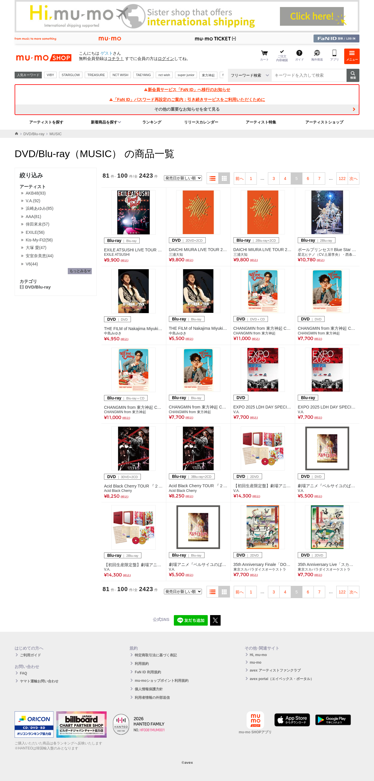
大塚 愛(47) (36, 247)
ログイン (166, 58)
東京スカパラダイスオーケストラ (259, 569)
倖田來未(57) (37, 224)
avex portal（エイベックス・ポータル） (282, 679)
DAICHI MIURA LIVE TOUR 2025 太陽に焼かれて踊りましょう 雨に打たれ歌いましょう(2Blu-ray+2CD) (262, 249)
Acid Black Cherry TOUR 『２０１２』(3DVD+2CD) (133, 486)
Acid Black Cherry (118, 491)
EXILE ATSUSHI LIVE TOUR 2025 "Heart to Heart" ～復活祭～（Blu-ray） (133, 250)
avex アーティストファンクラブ (275, 670)
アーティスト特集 (261, 122)
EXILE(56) (35, 232)
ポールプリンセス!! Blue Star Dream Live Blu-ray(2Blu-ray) (327, 249)
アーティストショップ (324, 122)
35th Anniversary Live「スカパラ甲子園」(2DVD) (327, 564)
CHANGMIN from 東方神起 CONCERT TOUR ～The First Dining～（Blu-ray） (198, 407)
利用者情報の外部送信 (152, 698)
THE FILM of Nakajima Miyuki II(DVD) (133, 328)
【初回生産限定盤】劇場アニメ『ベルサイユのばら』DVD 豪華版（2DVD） (262, 485)
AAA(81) (33, 216)
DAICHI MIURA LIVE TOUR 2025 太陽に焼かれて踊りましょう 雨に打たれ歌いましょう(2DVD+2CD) (198, 249)
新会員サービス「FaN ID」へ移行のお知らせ (187, 89)
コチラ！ (116, 58)
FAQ (23, 673)
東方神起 (208, 75)
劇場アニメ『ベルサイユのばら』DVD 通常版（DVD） (327, 485)
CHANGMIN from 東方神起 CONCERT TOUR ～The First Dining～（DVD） (327, 328)
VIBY (50, 75)
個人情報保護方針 (149, 689)
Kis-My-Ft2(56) (39, 240)
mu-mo (256, 662)
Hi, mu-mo (258, 655)
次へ (353, 178)
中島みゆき (113, 333)
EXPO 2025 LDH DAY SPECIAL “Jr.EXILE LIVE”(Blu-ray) (327, 407)
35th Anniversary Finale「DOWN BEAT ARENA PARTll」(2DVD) (262, 564)
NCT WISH (120, 75)
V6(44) (32, 264)
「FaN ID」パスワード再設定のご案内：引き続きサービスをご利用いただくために (187, 99)
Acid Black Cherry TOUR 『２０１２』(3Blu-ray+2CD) (198, 485)
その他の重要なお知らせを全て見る (187, 109)
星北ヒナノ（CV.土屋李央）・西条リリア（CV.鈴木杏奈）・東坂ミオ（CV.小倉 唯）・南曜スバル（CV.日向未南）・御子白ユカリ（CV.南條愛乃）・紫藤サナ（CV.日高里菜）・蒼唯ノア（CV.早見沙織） (327, 255)
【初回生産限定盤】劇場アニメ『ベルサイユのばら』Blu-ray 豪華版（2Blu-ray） (133, 564)
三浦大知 (176, 255)
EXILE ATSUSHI (117, 255)
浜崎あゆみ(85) (39, 208)
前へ (240, 178)
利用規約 (142, 664)
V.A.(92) (33, 200)
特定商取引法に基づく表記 (156, 655)
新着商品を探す (104, 122)
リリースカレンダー (201, 122)
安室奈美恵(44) (39, 255)
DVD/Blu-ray (33, 134)
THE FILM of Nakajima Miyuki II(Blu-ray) (198, 328)
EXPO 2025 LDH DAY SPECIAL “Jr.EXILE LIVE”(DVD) (262, 407)
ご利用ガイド (30, 655)
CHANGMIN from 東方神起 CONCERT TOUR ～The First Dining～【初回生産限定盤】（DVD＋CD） (262, 328)
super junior (186, 75)
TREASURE (96, 75)
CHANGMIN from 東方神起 (254, 333)
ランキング (151, 122)
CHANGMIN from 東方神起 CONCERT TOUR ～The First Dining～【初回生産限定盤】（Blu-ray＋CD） (133, 407)
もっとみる (78, 271)
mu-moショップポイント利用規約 (161, 681)
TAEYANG (143, 75)
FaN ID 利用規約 (148, 672)
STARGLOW (71, 75)
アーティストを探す (46, 122)
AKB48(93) (36, 193)
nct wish (164, 75)
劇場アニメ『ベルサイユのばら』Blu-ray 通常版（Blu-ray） (198, 564)
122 (342, 178)
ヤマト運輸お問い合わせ (39, 681)
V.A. (236, 412)
